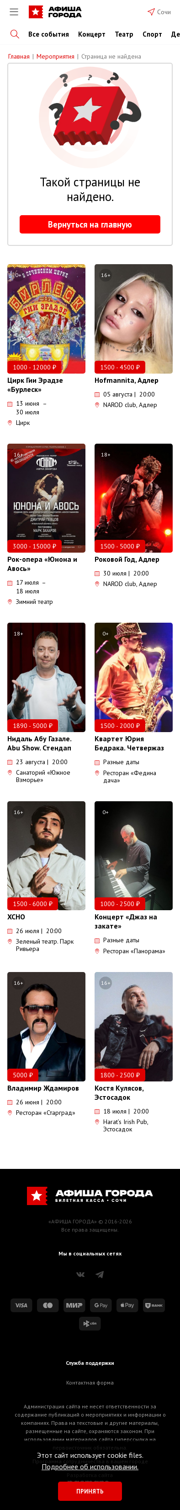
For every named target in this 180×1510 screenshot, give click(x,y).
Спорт (152, 34)
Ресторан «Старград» (41, 1112)
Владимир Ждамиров (43, 1087)
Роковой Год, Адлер (127, 559)
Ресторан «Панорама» (130, 951)
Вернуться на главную (90, 224)
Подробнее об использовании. (90, 1466)
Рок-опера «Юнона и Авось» (42, 563)
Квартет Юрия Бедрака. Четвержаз (129, 743)
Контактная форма (90, 1382)
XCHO (16, 916)
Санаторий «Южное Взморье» (38, 776)
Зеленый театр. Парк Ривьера (40, 945)
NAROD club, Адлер (126, 404)
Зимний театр (30, 601)
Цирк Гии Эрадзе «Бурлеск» (35, 384)
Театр (124, 34)
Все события (48, 34)
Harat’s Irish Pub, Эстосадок (121, 1125)
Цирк (18, 422)
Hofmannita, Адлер (127, 380)
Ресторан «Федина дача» (125, 776)
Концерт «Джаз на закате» (126, 921)
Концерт (92, 34)
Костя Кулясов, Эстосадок (119, 1092)
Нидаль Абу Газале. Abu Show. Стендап (39, 743)
